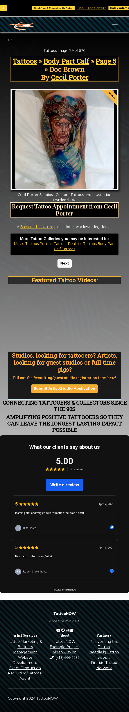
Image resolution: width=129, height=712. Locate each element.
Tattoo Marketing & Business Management (25, 647)
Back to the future (36, 227)
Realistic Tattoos (82, 244)
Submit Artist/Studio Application (64, 388)
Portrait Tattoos (53, 244)
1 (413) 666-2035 (64, 657)
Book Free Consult (96, 8)
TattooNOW (64, 642)
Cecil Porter (69, 77)
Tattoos (25, 61)
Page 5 (106, 61)
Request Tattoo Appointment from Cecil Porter (64, 209)
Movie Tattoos (26, 244)
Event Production (25, 668)
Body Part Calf (66, 61)
